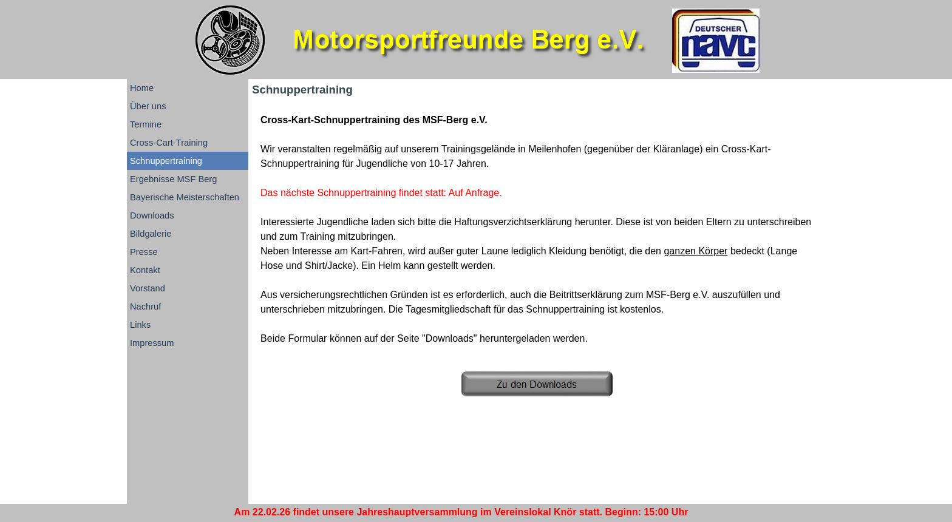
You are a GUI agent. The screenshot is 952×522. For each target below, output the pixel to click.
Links (140, 325)
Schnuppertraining (166, 161)
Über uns (148, 106)
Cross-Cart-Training (169, 142)
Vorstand (147, 288)
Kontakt (145, 270)
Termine (146, 124)
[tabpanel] (536, 229)
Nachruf (145, 306)
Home (142, 88)
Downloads (152, 215)
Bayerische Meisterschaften (184, 197)
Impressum (152, 343)
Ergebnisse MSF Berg (173, 179)
